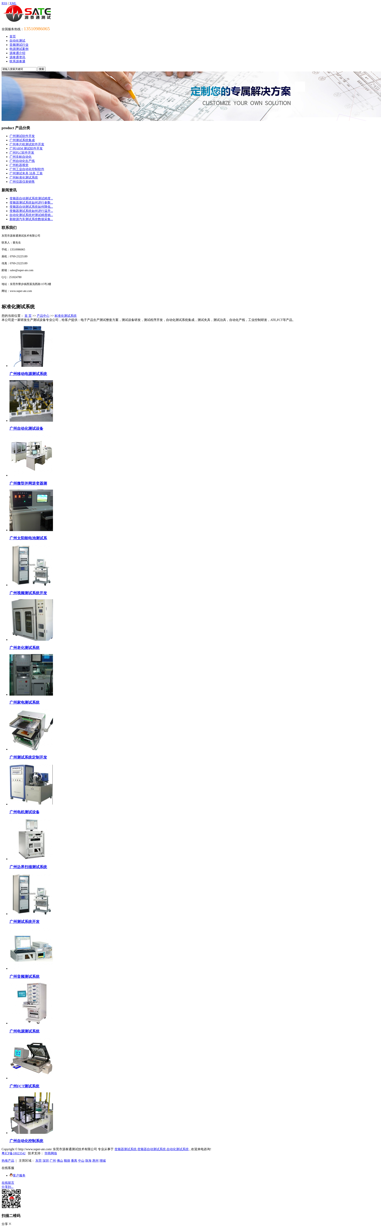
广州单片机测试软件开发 (26, 144)
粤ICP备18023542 (13, 1153)
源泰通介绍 (17, 53)
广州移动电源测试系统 (28, 374)
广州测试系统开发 (24, 922)
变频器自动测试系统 (151, 1149)
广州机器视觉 (18, 165)
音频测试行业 (18, 44)
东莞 (38, 1160)
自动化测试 (17, 40)
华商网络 (50, 1153)
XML (13, 3)
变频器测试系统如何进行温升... (31, 211)
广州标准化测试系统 (23, 177)
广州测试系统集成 (22, 140)
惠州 (95, 1160)
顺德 (67, 1160)
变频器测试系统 (125, 1149)
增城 (102, 1160)
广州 (53, 1160)
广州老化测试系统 (24, 648)
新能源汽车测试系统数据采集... (31, 219)
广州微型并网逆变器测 (28, 483)
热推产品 (8, 1160)
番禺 (74, 1160)
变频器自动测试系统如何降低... (31, 206)
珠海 (88, 1160)
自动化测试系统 (178, 1149)
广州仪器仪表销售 (22, 181)
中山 (81, 1160)
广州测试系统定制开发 (28, 757)
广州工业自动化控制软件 (26, 169)
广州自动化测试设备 (26, 428)
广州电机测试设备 (24, 812)
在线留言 (8, 1182)
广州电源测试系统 (24, 1031)
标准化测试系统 (66, 315)
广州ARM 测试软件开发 (26, 148)
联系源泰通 (17, 61)
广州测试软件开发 (22, 136)
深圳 (45, 1160)
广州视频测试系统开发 (28, 593)
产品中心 (43, 315)
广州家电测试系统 (24, 702)
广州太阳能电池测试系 (28, 538)
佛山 (60, 1160)
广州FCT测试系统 (24, 1086)
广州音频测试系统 (24, 976)
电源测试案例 (18, 49)
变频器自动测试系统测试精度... (31, 198)
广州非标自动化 (20, 156)
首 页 (28, 315)
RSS (4, 3)
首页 (12, 36)
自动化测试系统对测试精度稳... (31, 215)
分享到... (7, 1187)
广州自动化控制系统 (26, 1141)
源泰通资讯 (17, 57)
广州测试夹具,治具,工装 (26, 173)
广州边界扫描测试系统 (28, 867)
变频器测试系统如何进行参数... (31, 202)
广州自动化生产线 (22, 161)
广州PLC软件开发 (21, 152)
